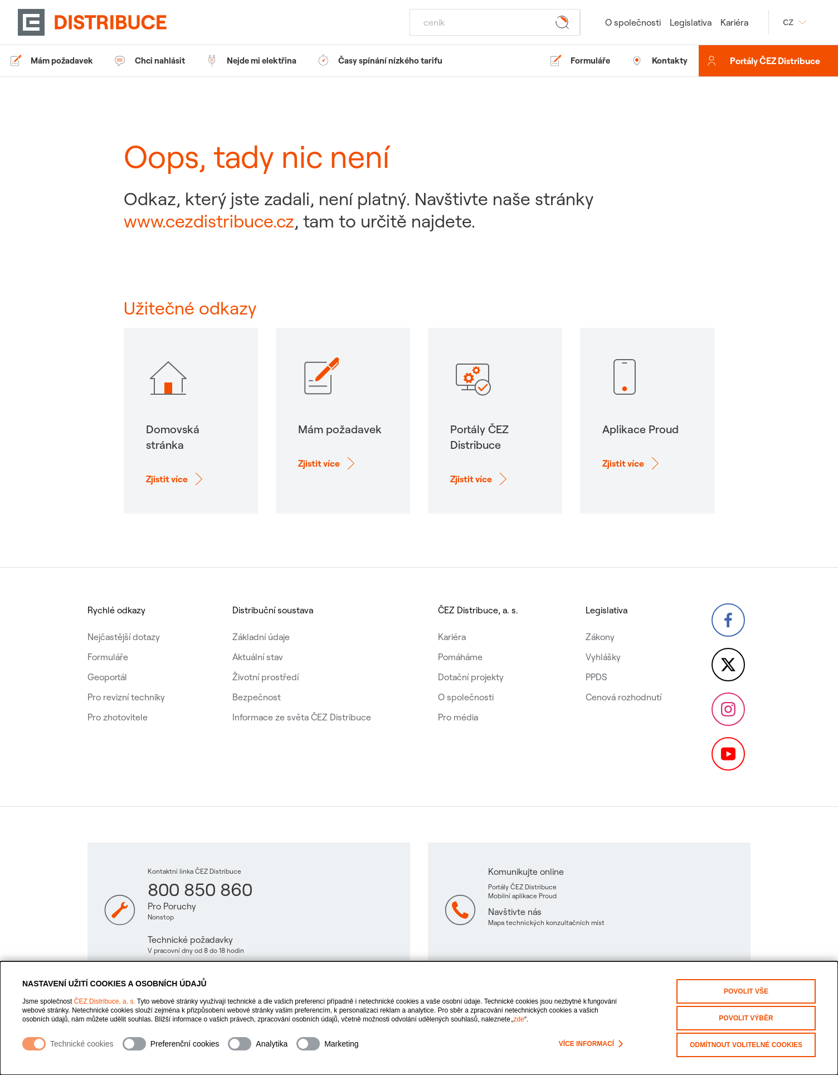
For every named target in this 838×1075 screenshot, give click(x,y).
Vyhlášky (603, 656)
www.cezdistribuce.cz (209, 221)
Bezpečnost (256, 697)
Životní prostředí (265, 676)
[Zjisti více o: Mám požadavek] (328, 473)
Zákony (600, 636)
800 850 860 (200, 889)
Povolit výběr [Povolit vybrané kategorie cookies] (746, 1018)
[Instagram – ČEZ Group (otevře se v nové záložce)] (728, 709)
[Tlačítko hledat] (564, 22)
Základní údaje (261, 636)
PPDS (596, 676)
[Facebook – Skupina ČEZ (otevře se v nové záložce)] (728, 620)
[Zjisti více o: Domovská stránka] (175, 488)
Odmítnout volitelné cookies (746, 1045)
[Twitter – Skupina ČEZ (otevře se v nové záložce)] (728, 664)
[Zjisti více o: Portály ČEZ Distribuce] (480, 488)
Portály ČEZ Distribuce (775, 60)
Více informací (591, 1043)
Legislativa (691, 22)
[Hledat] (495, 22)
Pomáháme (460, 656)
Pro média (458, 717)
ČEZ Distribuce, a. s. (104, 1001)
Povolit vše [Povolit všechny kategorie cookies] (746, 991)
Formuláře (107, 656)
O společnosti (633, 22)
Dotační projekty (471, 676)
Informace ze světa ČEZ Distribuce (301, 717)
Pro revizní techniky (126, 697)
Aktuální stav (257, 656)
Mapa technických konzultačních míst (546, 922)
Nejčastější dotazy (123, 636)
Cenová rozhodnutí (623, 697)
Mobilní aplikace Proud (522, 896)
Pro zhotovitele (117, 717)
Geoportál (107, 676)
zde (519, 1019)
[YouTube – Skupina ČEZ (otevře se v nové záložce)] (728, 754)
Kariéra (734, 22)
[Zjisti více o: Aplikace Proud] (632, 473)
